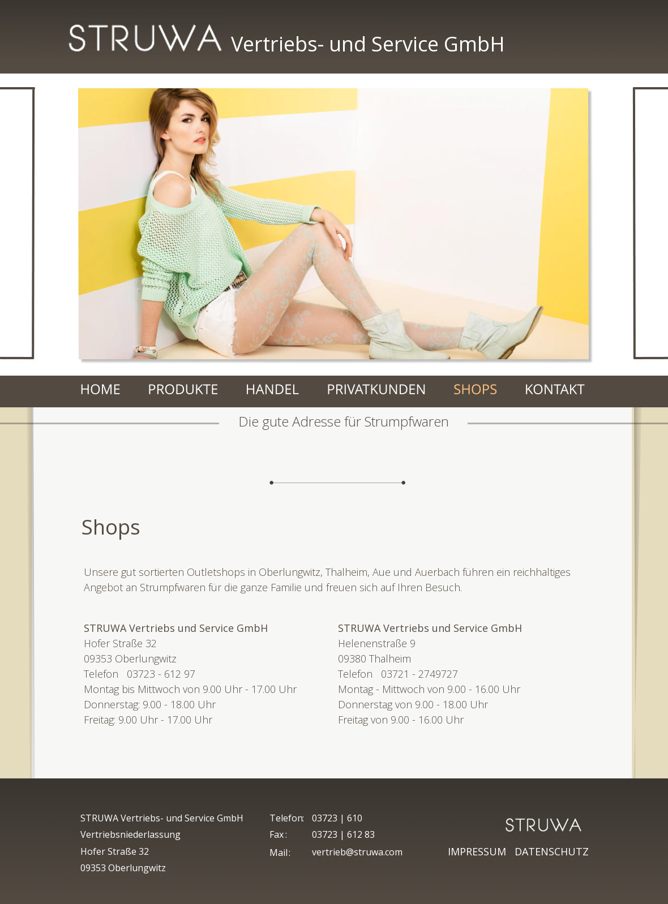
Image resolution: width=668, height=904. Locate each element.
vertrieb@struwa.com (357, 852)
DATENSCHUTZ (552, 851)
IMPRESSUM (480, 851)
